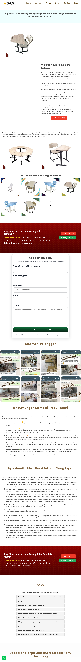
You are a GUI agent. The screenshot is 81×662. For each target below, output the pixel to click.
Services (67, 3)
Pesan (40, 284)
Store (76, 3)
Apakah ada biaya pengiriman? (28, 578)
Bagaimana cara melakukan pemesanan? (32, 570)
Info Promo (68, 202)
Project (48, 3)
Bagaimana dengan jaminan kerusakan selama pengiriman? (37, 582)
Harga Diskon (67, 207)
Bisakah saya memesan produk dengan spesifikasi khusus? (37, 595)
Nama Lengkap (40, 248)
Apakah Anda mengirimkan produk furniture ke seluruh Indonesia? (39, 566)
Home (28, 3)
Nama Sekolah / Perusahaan (40, 238)
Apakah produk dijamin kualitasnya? (30, 587)
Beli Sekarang (59, 87)
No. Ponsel (40, 257)
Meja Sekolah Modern (42, 660)
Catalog (38, 3)
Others (57, 3)
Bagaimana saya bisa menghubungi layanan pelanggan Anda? (38, 603)
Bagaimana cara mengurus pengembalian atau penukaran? (37, 591)
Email (40, 267)
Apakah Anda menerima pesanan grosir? (31, 599)
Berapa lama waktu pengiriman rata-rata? (32, 574)
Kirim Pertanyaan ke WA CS (40, 299)
